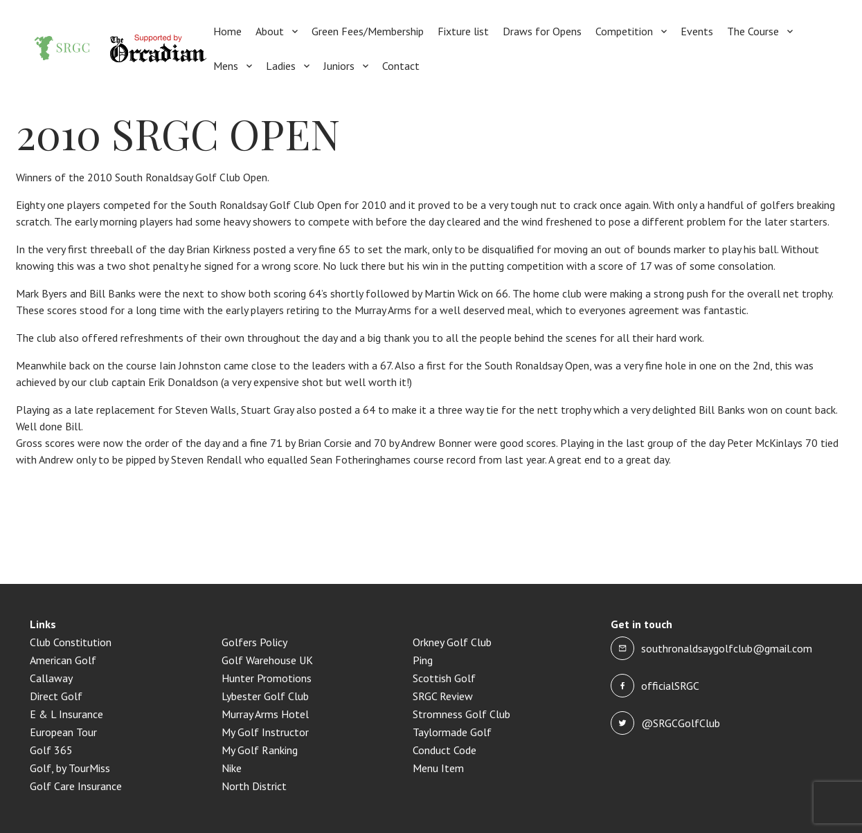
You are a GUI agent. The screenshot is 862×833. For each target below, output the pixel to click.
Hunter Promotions (267, 678)
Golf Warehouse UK (267, 660)
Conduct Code (444, 750)
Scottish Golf (444, 678)
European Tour (63, 732)
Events (697, 31)
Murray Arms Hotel (265, 714)
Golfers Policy (254, 642)
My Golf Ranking (260, 750)
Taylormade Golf (452, 732)
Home (227, 31)
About (269, 31)
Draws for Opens (542, 31)
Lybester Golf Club (265, 696)
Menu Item (438, 768)
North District (254, 786)
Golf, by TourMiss (70, 768)
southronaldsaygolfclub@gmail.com (726, 648)
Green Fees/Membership (368, 31)
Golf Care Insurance (76, 786)
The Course (753, 31)
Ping (423, 660)
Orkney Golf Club (452, 642)
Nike (232, 768)
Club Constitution (70, 642)
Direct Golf (56, 696)
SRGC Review (443, 696)
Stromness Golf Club (461, 714)
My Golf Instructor (265, 732)
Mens (225, 66)
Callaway (51, 678)
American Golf (63, 660)
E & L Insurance (66, 714)
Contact (401, 66)
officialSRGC (670, 685)
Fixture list (463, 31)
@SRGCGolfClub (680, 723)
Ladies (281, 66)
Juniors (338, 66)
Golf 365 (51, 750)
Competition (624, 31)
